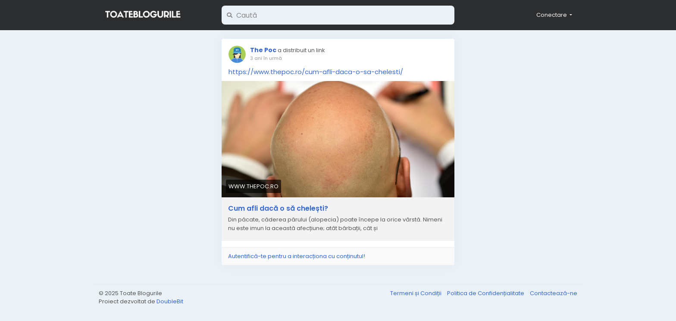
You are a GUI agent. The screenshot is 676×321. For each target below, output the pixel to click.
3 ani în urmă (266, 58)
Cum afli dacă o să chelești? (278, 208)
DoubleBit (169, 301)
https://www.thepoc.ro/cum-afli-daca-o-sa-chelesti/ (315, 71)
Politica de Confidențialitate (486, 293)
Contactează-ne (553, 293)
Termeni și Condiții (416, 293)
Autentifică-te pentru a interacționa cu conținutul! (296, 256)
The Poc (263, 50)
